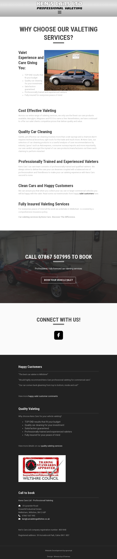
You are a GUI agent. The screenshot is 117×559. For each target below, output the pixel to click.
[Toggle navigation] (59, 12)
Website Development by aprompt (58, 550)
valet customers (86, 194)
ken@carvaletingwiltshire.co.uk (36, 519)
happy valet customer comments (43, 396)
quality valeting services (51, 446)
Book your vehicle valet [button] (58, 280)
